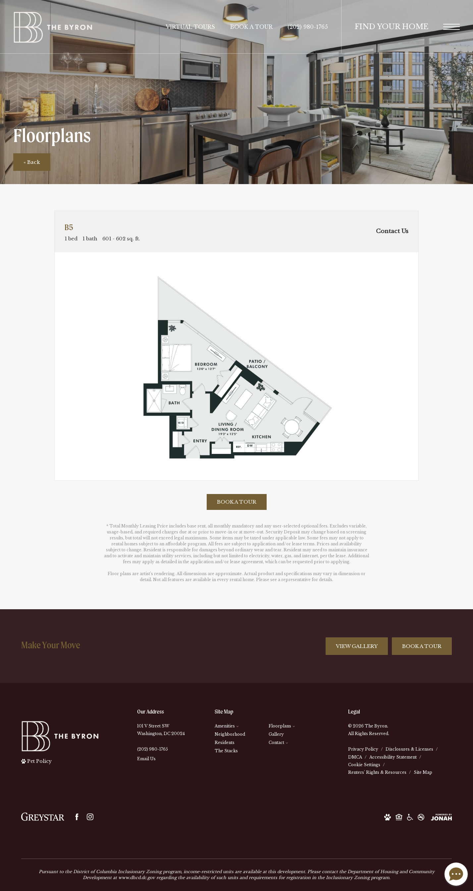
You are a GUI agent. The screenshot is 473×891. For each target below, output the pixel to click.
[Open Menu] (451, 27)
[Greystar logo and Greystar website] (42, 816)
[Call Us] (161, 749)
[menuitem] (236, 726)
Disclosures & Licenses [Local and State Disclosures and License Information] (409, 749)
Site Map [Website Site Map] (423, 772)
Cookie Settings (364, 764)
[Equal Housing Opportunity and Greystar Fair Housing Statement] (398, 817)
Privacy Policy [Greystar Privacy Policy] (363, 749)
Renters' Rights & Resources (377, 772)
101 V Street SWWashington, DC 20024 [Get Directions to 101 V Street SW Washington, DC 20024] (161, 729)
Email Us (146, 758)
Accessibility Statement (393, 757)
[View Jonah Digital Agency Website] (441, 817)
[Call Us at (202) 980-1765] (308, 27)
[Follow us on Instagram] (90, 816)
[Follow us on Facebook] (76, 816)
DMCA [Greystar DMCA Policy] (355, 757)
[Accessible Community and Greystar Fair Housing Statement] (410, 817)
